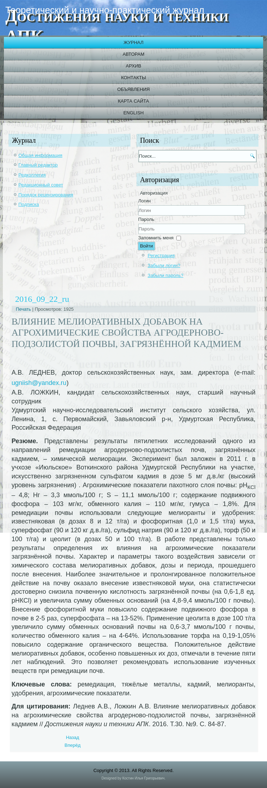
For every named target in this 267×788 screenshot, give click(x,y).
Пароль (146, 219)
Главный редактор (38, 165)
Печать (24, 309)
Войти (146, 246)
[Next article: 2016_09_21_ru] (73, 745)
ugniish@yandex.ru (39, 382)
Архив (133, 66)
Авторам (133, 54)
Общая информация (40, 155)
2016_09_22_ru (42, 299)
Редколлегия (32, 175)
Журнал (133, 42)
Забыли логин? (164, 265)
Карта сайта (133, 101)
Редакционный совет (40, 185)
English (133, 112)
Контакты (133, 77)
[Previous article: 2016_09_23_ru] (72, 737)
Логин (144, 200)
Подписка (28, 204)
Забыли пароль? (165, 275)
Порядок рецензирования (45, 194)
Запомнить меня (155, 237)
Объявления (133, 89)
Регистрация (161, 255)
